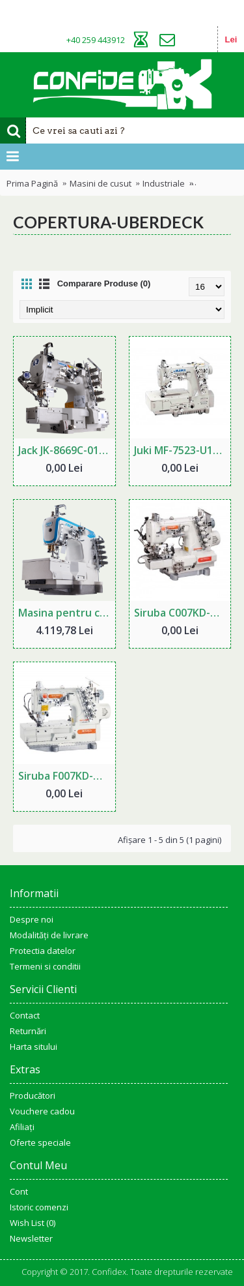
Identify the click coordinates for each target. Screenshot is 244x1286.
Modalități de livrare (49, 935)
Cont (19, 1191)
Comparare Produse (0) (104, 283)
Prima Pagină (32, 183)
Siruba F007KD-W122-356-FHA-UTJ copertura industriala (66, 776)
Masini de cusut (100, 183)
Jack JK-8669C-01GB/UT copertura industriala (66, 450)
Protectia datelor (42, 951)
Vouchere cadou (42, 1111)
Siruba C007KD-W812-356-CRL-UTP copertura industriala (182, 612)
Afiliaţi (22, 1127)
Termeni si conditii (45, 966)
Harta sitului (33, 1046)
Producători (32, 1095)
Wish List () (32, 1223)
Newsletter (31, 1238)
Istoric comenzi (39, 1207)
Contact (25, 1015)
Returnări (28, 1031)
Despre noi (31, 919)
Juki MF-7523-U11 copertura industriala (182, 450)
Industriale (163, 183)
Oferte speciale (40, 1142)
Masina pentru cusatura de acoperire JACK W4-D (66, 612)
